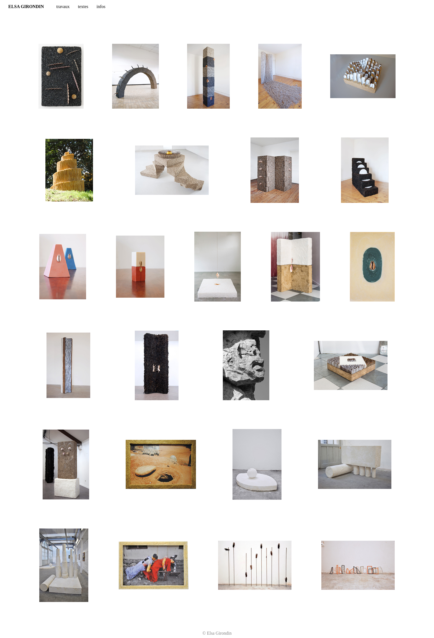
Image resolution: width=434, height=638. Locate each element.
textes (83, 6)
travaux (62, 6)
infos (101, 6)
